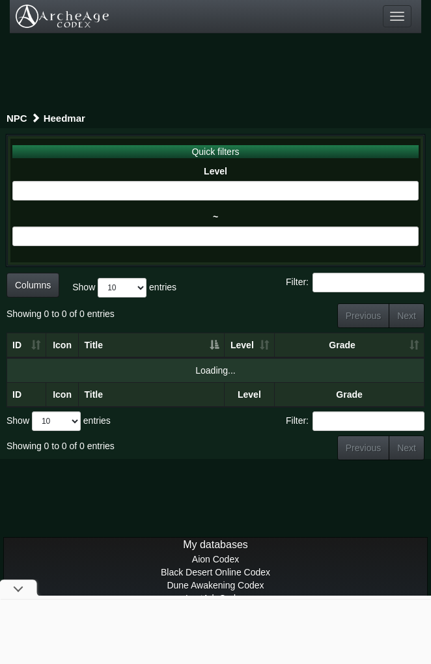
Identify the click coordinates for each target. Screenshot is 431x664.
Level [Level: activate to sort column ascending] (242, 345)
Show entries (124, 287)
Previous (363, 316)
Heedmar (64, 118)
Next (406, 316)
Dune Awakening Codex (215, 585)
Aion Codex (215, 559)
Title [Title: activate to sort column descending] (93, 345)
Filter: (355, 282)
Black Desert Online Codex (215, 572)
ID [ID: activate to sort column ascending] (16, 345)
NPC (17, 118)
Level (215, 171)
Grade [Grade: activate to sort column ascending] (342, 345)
